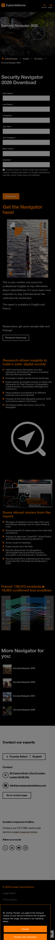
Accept (25, 936)
